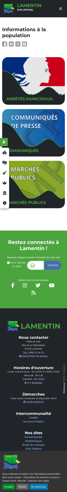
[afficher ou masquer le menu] (60, 9)
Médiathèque (33, 441)
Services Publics (33, 421)
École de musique (33, 444)
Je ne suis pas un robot (16, 264)
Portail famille (33, 437)
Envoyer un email (33, 356)
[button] (24, 45)
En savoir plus (38, 486)
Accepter (8, 486)
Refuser (22, 486)
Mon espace (33, 402)
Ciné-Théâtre (33, 448)
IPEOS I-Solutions (64, 373)
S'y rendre (33, 382)
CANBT (33, 417)
